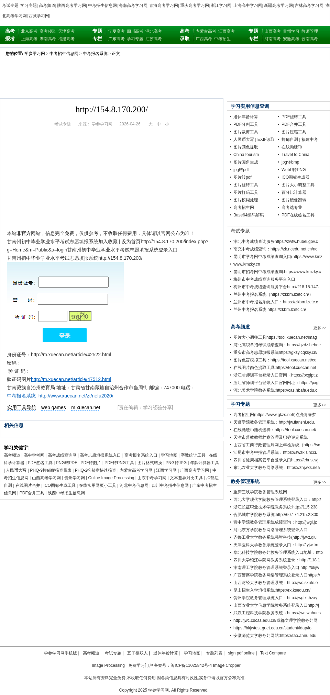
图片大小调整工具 (298, 184)
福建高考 (66, 38)
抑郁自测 (290, 139)
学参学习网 (34, 53)
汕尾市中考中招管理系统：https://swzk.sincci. (275, 452)
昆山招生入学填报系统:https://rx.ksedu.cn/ (271, 590)
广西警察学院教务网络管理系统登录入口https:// (276, 575)
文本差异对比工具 (186, 477)
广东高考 (116, 38)
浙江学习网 (221, 5)
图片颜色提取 (245, 147)
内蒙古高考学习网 (136, 470)
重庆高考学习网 (194, 5)
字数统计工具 (193, 455)
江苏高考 (153, 38)
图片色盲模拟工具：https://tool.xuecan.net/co (274, 360)
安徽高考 (291, 38)
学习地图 (169, 455)
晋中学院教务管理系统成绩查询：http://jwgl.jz (275, 522)
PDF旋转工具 (294, 116)
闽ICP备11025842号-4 (191, 665)
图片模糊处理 (245, 200)
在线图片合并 (27, 485)
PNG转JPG (176, 462)
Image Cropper (227, 665)
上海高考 (29, 38)
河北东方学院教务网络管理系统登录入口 (270, 529)
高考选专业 (292, 207)
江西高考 (226, 31)
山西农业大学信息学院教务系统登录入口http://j (276, 605)
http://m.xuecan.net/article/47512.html (71, 379)
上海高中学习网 (247, 5)
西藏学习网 (39, 15)
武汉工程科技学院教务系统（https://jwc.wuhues (277, 612)
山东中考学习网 (152, 477)
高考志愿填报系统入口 (100, 455)
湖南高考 (48, 38)
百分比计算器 (294, 192)
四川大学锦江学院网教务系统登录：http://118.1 (276, 560)
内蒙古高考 (206, 31)
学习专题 (28, 5)
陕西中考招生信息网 (66, 493)
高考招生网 (243, 207)
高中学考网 (34, 455)
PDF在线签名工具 (298, 215)
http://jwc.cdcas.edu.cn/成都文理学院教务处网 (275, 620)
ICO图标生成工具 (60, 485)
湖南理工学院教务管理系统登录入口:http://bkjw (276, 567)
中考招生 (222, 38)
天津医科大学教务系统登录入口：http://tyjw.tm (275, 544)
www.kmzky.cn (246, 264)
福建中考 (309, 139)
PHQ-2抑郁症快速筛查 (96, 470)
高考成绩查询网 (62, 455)
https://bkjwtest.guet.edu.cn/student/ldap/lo (272, 628)
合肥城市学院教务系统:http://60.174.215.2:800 (275, 514)
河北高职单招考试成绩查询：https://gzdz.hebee (277, 345)
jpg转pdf (241, 169)
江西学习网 (166, 470)
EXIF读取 (266, 139)
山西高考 (272, 31)
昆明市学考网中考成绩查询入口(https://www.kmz (277, 256)
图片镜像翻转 (294, 200)
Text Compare (273, 653)
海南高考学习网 (133, 5)
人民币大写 (16, 470)
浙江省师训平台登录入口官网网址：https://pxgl (276, 382)
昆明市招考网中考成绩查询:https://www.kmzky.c (277, 271)
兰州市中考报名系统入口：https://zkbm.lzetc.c (275, 302)
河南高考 (272, 38)
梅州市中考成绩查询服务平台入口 (264, 279)
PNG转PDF (66, 462)
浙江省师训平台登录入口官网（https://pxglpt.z (275, 375)
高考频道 (47, 5)
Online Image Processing (111, 477)
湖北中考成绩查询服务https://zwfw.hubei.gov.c (275, 241)
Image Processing (108, 665)
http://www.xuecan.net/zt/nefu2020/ (75, 396)
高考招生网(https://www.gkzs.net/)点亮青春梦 (274, 414)
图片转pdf (242, 177)
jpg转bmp (290, 162)
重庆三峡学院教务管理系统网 (260, 492)
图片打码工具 (245, 192)
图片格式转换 (150, 462)
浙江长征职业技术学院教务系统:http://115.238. (276, 507)
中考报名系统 (95, 53)
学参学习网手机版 (60, 653)
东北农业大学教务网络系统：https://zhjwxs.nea (276, 467)
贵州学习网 (74, 477)
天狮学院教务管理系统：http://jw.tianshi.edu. (274, 422)
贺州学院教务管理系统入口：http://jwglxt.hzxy (275, 597)
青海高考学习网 (163, 5)
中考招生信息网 (102, 5)
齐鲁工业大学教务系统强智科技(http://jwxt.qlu (275, 537)
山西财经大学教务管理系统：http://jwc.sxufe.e (275, 582)
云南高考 (309, 38)
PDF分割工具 (245, 124)
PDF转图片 (90, 462)
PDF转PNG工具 (119, 462)
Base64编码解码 (248, 215)
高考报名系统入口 (140, 455)
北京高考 (29, 31)
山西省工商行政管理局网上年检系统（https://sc (276, 444)
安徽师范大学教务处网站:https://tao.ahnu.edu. (275, 635)
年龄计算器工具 (204, 462)
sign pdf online (241, 653)
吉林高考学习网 (309, 5)
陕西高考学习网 (71, 5)
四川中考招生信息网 (170, 485)
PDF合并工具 (32, 493)
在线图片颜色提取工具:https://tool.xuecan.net (274, 367)
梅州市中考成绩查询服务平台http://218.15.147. (276, 286)
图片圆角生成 (245, 162)
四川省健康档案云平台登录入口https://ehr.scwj (275, 460)
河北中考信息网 (134, 485)
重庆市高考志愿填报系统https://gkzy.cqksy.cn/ (275, 352)
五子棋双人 (137, 653)
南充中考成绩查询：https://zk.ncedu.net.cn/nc (275, 249)
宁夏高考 (116, 31)
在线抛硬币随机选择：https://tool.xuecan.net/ (274, 429)
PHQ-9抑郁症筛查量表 (51, 470)
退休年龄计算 (245, 116)
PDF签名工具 (40, 462)
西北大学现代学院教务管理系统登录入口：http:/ (277, 499)
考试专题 (10, 5)
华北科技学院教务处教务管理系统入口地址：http (278, 552)
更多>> (319, 327)
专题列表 (214, 653)
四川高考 (135, 31)
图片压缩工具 (294, 132)
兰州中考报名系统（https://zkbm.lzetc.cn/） (273, 294)
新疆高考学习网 (278, 5)
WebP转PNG (294, 169)
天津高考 (66, 31)
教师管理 (309, 31)
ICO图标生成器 (295, 177)
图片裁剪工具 (245, 132)
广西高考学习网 (194, 470)
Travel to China (295, 154)
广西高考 (204, 38)
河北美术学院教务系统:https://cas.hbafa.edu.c (275, 390)
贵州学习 (291, 31)
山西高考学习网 (46, 477)
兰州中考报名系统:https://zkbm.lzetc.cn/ (269, 309)
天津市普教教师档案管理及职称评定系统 (270, 437)
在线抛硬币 (292, 147)
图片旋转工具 (245, 184)
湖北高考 (153, 31)
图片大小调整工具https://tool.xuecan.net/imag (275, 337)
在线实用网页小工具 (97, 485)
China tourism (246, 154)
